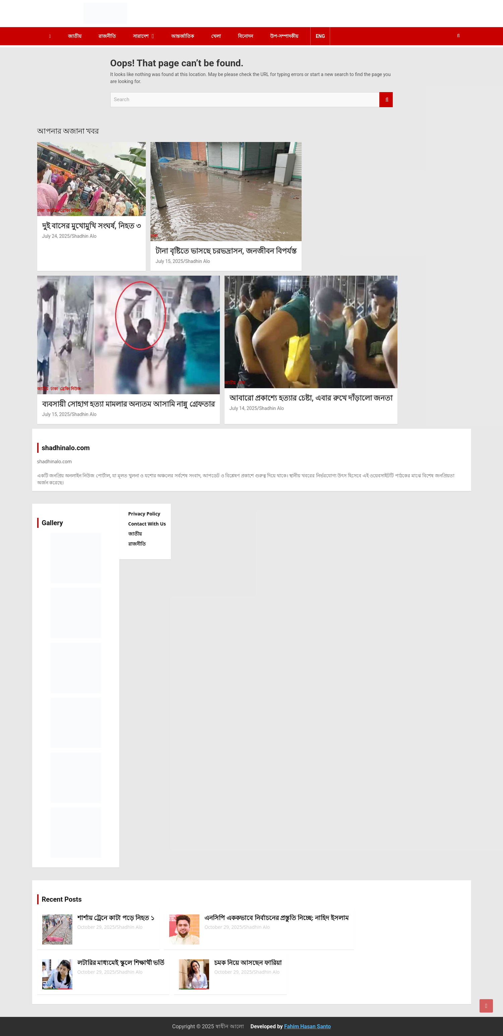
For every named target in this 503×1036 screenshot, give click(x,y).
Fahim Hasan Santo (307, 1026)
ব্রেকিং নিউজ (70, 210)
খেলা (216, 36)
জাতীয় (74, 36)
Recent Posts (62, 899)
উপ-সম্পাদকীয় (284, 36)
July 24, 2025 (56, 236)
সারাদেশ (140, 36)
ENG (320, 36)
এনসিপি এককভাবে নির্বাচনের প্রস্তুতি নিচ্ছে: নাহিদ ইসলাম (276, 918)
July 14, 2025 (243, 408)
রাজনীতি (107, 36)
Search (386, 99)
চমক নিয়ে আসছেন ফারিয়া (247, 963)
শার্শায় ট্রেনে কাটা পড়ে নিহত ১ (116, 918)
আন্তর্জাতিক (182, 36)
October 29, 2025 (96, 927)
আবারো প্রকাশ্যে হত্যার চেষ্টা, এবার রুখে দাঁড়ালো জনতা (311, 398)
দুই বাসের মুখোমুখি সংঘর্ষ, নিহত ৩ (91, 226)
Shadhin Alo (84, 236)
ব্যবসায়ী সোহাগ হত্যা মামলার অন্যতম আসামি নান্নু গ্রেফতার (128, 404)
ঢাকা (40, 210)
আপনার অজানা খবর (68, 131)
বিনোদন (245, 36)
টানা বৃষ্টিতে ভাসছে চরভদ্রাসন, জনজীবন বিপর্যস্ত (226, 251)
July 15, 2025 (169, 261)
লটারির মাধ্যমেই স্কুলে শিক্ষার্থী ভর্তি (121, 963)
